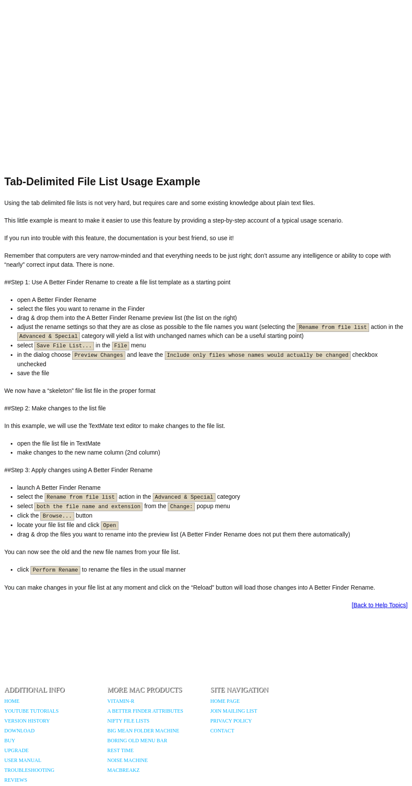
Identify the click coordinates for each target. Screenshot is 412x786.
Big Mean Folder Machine (143, 731)
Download (19, 731)
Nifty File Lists (128, 721)
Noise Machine (127, 760)
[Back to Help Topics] (380, 605)
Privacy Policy (231, 721)
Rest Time (120, 750)
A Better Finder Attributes (145, 711)
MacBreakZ (123, 770)
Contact (222, 731)
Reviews (15, 780)
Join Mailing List (233, 711)
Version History (27, 721)
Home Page (225, 701)
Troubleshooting (29, 770)
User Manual (22, 760)
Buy (9, 741)
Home (11, 701)
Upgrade (16, 750)
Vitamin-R (120, 701)
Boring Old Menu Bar (137, 741)
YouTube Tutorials (31, 711)
